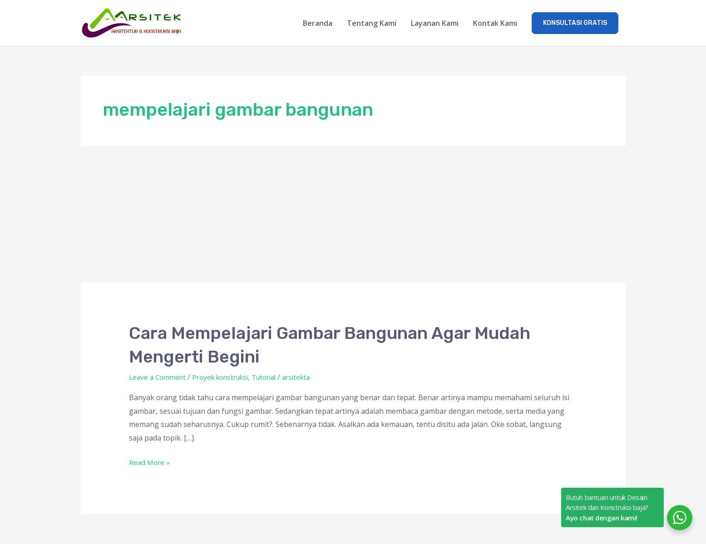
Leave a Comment (159, 377)
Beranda (317, 24)
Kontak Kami (495, 24)
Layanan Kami (435, 24)
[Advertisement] (353, 215)
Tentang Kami (371, 24)
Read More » (150, 462)
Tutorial (276, 377)
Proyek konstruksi (227, 377)
